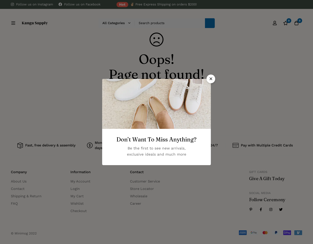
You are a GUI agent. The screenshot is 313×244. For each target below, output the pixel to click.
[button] (210, 79)
